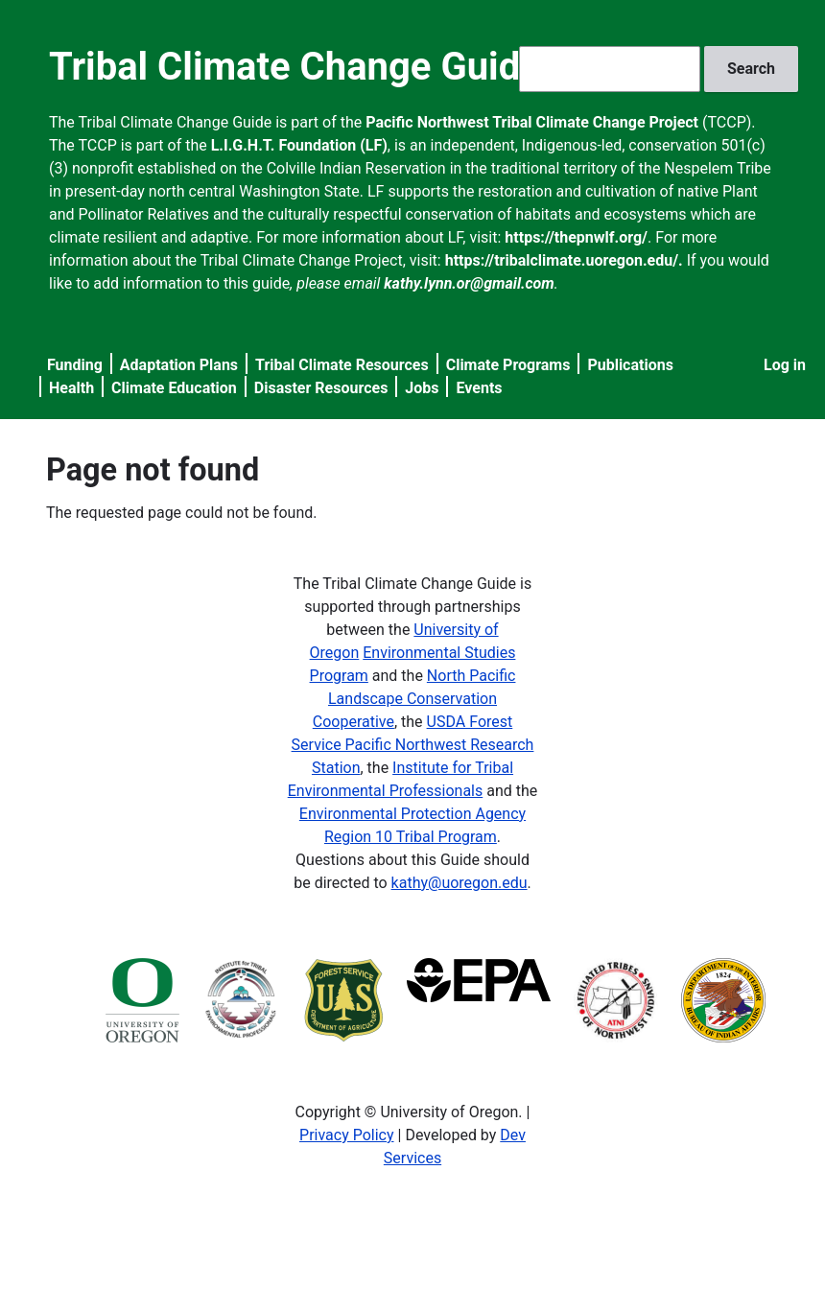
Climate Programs (508, 365)
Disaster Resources (321, 388)
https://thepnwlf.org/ (576, 237)
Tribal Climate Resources (342, 365)
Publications (630, 365)
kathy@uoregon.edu (459, 883)
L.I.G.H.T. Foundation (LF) (299, 145)
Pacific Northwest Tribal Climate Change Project (531, 122)
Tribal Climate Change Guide (295, 66)
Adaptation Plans (179, 365)
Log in (785, 365)
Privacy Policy (346, 1135)
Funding (75, 365)
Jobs (421, 388)
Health (71, 388)
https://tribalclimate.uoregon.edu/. (564, 260)
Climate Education (174, 388)
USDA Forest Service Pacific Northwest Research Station (413, 745)
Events (479, 388)
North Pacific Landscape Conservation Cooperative (414, 699)
